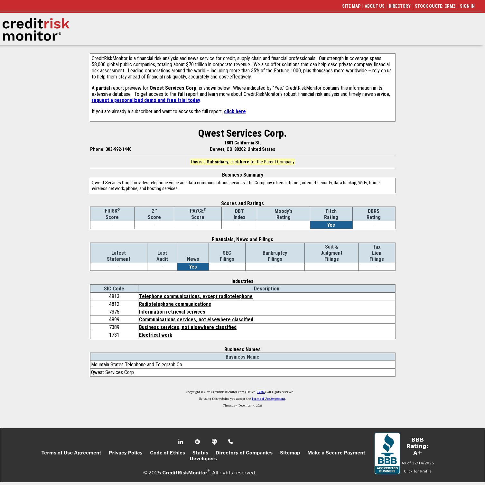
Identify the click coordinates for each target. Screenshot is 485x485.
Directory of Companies (244, 453)
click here (235, 111)
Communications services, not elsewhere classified (196, 319)
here (245, 162)
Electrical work (155, 335)
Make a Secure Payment (336, 453)
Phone (231, 442)
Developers (203, 459)
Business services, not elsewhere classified (188, 327)
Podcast (215, 442)
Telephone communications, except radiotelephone (196, 296)
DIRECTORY (400, 6)
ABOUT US (375, 6)
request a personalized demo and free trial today (146, 100)
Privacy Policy (126, 453)
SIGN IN (467, 6)
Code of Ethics (167, 453)
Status (200, 453)
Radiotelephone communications (175, 304)
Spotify (198, 442)
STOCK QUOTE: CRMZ (435, 6)
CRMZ (261, 392)
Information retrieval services (172, 312)
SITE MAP (351, 6)
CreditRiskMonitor (184, 473)
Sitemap (290, 453)
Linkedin (181, 442)
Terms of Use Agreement (268, 399)
